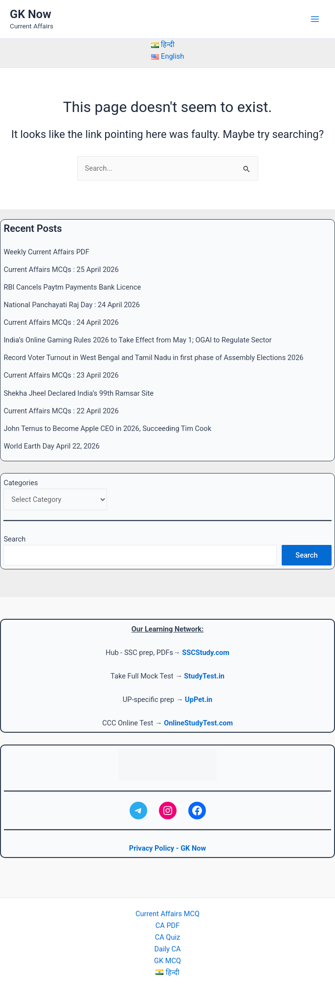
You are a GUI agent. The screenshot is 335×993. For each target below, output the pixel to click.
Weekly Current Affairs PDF (46, 252)
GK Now (30, 14)
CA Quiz (167, 937)
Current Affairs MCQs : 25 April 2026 (60, 269)
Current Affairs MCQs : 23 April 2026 (60, 375)
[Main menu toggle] (315, 19)
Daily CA (167, 949)
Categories (20, 482)
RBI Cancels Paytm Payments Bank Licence (72, 287)
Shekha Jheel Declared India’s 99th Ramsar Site (78, 393)
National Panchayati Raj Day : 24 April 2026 (71, 304)
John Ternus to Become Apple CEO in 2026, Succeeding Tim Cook (107, 428)
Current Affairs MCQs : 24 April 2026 (60, 322)
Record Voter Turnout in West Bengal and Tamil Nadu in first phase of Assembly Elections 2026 (153, 357)
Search (14, 539)
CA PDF (167, 925)
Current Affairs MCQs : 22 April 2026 (60, 410)
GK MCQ (167, 960)
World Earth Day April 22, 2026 (51, 446)
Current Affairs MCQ (167, 913)
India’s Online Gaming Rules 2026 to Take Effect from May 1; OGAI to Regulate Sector (137, 340)
